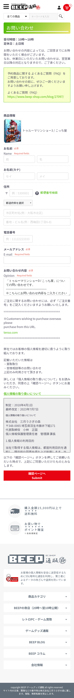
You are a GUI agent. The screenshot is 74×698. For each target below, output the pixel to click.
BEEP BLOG (37, 642)
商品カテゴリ (37, 596)
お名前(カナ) (12, 170)
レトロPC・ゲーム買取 (37, 619)
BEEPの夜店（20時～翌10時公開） (37, 608)
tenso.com (11, 332)
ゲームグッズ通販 (37, 630)
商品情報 (9, 115)
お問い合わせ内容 (15, 270)
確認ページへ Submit (37, 475)
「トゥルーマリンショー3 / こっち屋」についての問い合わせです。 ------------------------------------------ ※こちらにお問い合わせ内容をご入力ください (37, 287)
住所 (6, 187)
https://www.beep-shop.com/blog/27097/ (35, 96)
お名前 (8, 148)
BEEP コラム (37, 653)
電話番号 (9, 232)
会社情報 (37, 665)
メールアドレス (14, 249)
